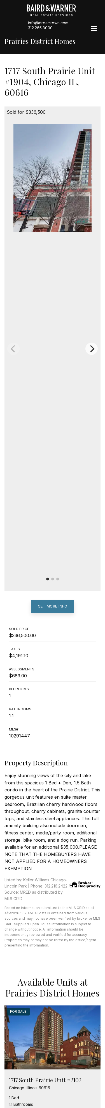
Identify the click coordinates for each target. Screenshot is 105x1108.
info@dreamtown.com (48, 22)
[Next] (91, 349)
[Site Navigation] (94, 29)
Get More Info (52, 606)
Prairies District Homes (39, 41)
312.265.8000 (40, 27)
